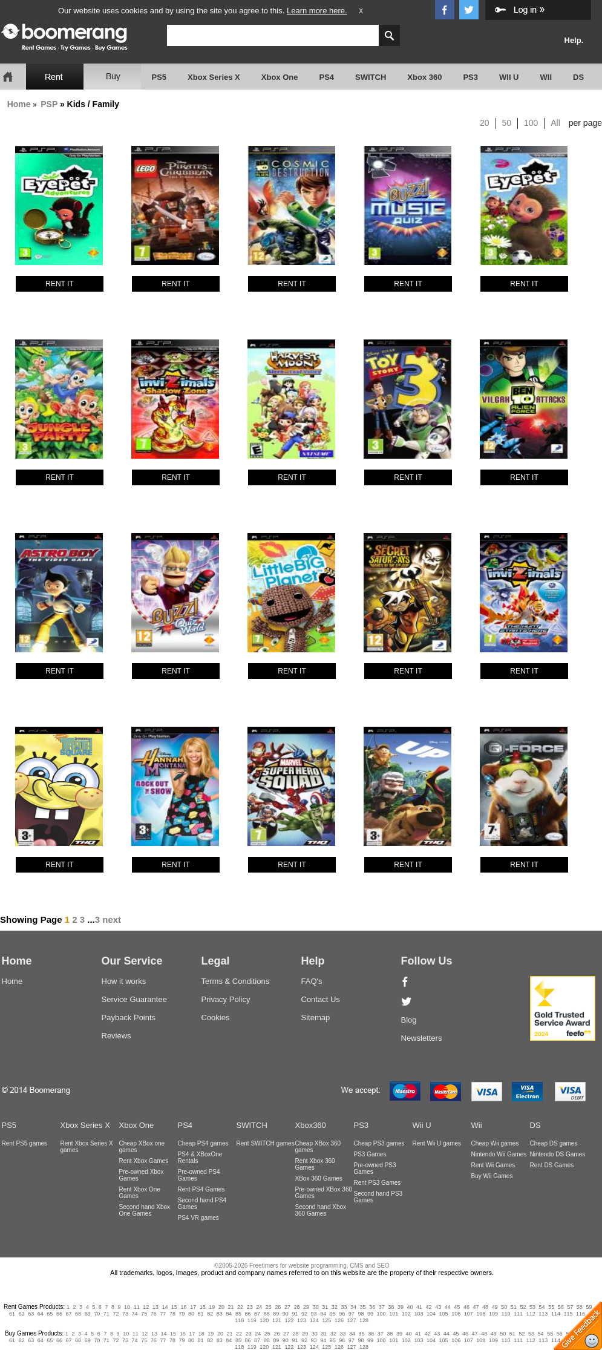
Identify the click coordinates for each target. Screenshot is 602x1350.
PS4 (326, 77)
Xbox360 (310, 1125)
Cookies (215, 1017)
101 (393, 1314)
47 (476, 1307)
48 (485, 1307)
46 (466, 1307)
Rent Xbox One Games (139, 1192)
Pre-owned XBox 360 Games (324, 1192)
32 (335, 1307)
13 (155, 1307)
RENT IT (59, 284)
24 (259, 1307)
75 (144, 1314)
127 (351, 1320)
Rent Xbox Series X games (87, 1146)
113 (543, 1314)
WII (546, 77)
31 (325, 1307)
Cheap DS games (554, 1143)
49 (495, 1307)
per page (585, 123)
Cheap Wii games (495, 1143)
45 (457, 1307)
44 (448, 1307)
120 (264, 1320)
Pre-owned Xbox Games (141, 1175)
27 (287, 1307)
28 (297, 1307)
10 (127, 1307)
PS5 (159, 77)
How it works (124, 981)
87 (257, 1314)
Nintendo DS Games (558, 1154)
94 (323, 1314)
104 (431, 1314)
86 (248, 1314)
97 (351, 1314)
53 (532, 1307)
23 (250, 1307)
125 (326, 1320)
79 (181, 1314)
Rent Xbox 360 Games (315, 1164)
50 (507, 123)
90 (286, 1314)
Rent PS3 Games (377, 1182)
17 (193, 1307)
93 (314, 1314)
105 (443, 1314)
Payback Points (129, 1017)
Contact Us (320, 999)
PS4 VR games (198, 1217)
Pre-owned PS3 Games (375, 1168)
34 (353, 1307)
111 (518, 1314)
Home (19, 104)
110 (506, 1314)
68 (78, 1314)
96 (342, 1314)
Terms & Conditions (235, 981)
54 (542, 1307)
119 (252, 1320)
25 (269, 1307)
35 (363, 1307)
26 (278, 1307)
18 (203, 1307)
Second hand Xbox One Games (145, 1210)
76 (154, 1314)
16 (184, 1307)
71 (106, 1314)
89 (276, 1314)
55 (551, 1307)
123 (301, 1320)
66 (59, 1314)
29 (306, 1307)
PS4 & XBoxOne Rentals (200, 1157)
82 (210, 1314)
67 (69, 1314)
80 (191, 1314)
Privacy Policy (225, 999)
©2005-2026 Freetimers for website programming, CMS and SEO (302, 1265)
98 (361, 1314)
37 (382, 1307)
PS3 (470, 77)
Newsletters (421, 1038)
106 (455, 1314)
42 (429, 1307)
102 (406, 1314)
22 (240, 1307)
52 (523, 1307)
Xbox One (279, 77)
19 (212, 1307)
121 (276, 1320)
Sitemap (315, 1017)
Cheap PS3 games (379, 1143)
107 (468, 1314)
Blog (409, 1019)
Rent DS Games (552, 1165)
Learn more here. (317, 10)
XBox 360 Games (318, 1178)
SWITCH (370, 77)
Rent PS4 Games (201, 1189)
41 (419, 1307)
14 (165, 1307)
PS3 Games (370, 1154)
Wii (476, 1125)
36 (372, 1307)
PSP (49, 104)
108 (480, 1314)
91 (295, 1314)
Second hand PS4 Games (202, 1203)
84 (229, 1314)
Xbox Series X (214, 77)
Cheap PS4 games (203, 1143)
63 (31, 1314)
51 (514, 1307)
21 (230, 1307)
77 (163, 1314)
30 (316, 1307)
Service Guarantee (134, 999)
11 (137, 1307)
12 (146, 1307)
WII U (509, 77)
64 (41, 1314)
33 (344, 1307)
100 (531, 123)
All (555, 123)
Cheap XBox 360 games (318, 1146)
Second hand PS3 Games (378, 1197)
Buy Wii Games (492, 1176)
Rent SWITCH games (266, 1143)
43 (438, 1307)
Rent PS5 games (25, 1143)
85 (238, 1314)
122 (289, 1320)
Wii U (422, 1125)
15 (174, 1307)
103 (418, 1314)
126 (339, 1320)
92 (304, 1314)
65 (50, 1314)
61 (12, 1314)
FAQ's (311, 981)
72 (116, 1314)
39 (401, 1307)
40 (410, 1307)
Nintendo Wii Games (499, 1154)
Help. (574, 40)
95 (333, 1314)
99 (370, 1314)
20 (484, 123)
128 (363, 1320)
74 (135, 1314)
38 (391, 1307)
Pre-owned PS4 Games (199, 1175)
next (111, 919)
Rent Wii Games (493, 1165)
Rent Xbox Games (144, 1161)
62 (22, 1314)
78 (172, 1314)
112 (530, 1314)
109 (493, 1314)
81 (201, 1314)
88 (267, 1314)
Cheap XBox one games (142, 1146)
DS (578, 77)
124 (314, 1320)
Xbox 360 (424, 77)
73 (125, 1314)
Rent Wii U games (437, 1143)
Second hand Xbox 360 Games (321, 1210)
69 (88, 1314)
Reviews (116, 1035)
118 (239, 1320)
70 (97, 1314)
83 (220, 1314)
